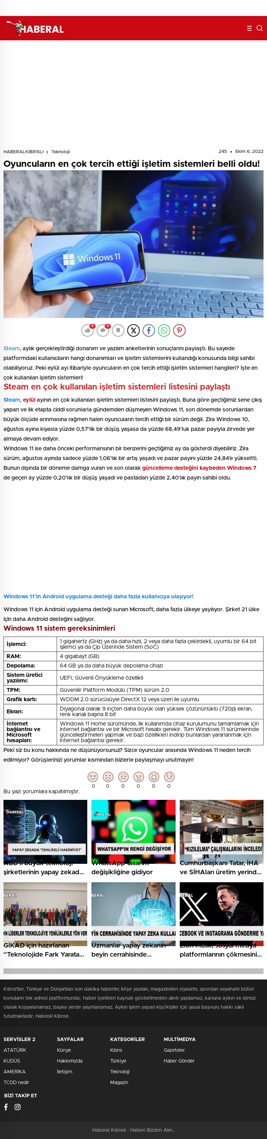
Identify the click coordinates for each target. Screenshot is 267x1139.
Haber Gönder (179, 1061)
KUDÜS (11, 1061)
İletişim (64, 1072)
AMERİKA (14, 1072)
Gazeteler (174, 1050)
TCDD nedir (16, 1082)
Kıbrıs (116, 1050)
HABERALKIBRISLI (23, 152)
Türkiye (118, 1061)
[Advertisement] (133, 96)
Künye (64, 1050)
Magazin (119, 1082)
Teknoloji (60, 152)
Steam (11, 348)
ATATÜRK (14, 1050)
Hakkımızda (69, 1061)
